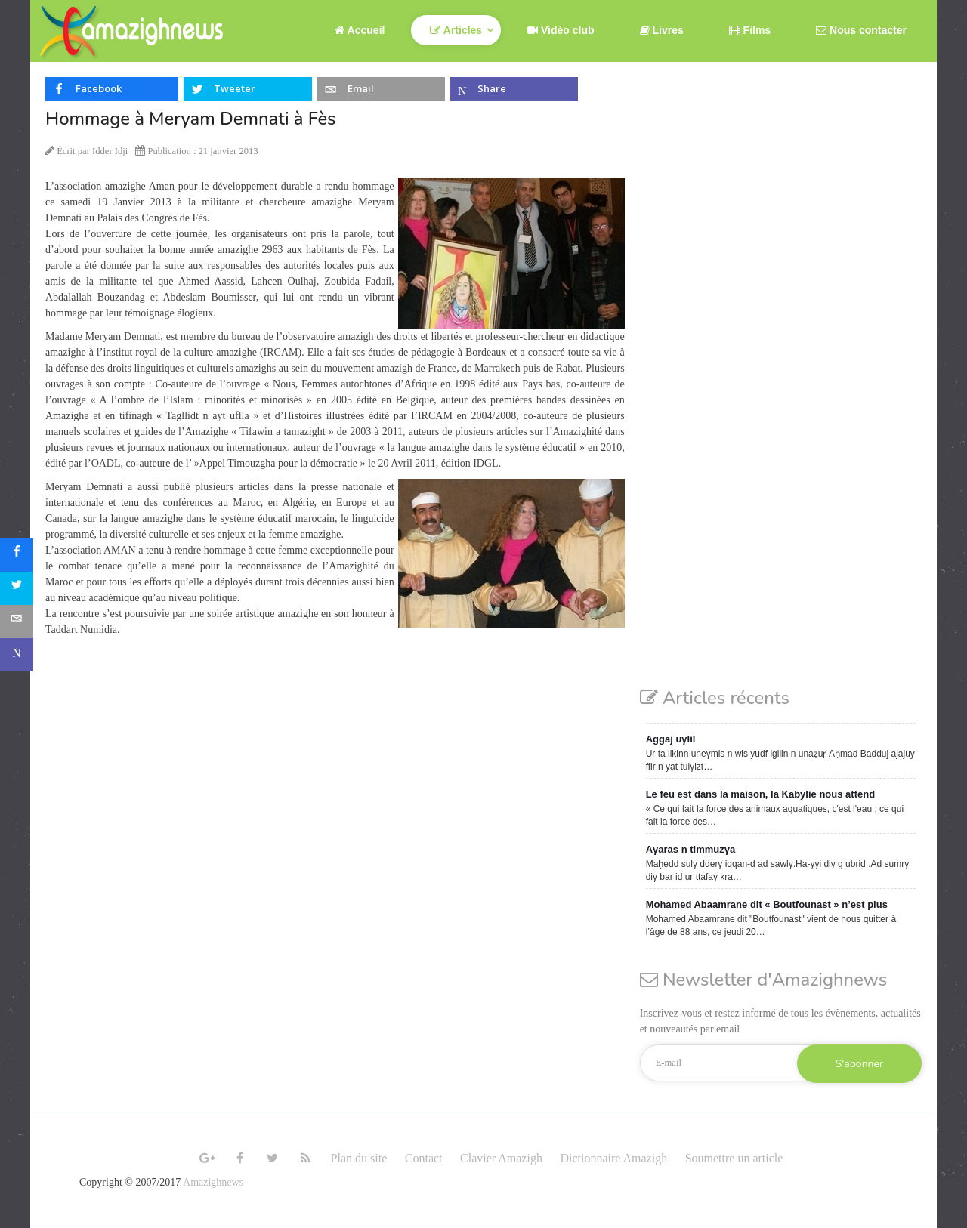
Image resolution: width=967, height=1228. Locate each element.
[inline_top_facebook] (111, 89)
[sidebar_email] (16, 621)
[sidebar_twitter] (16, 588)
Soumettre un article (734, 1158)
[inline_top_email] (381, 89)
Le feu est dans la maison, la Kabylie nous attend (760, 794)
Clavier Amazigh (501, 1158)
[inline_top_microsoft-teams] (514, 89)
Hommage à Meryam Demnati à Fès (190, 118)
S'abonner (859, 1064)
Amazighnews (213, 1182)
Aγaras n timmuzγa (691, 849)
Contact (424, 1158)
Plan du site (359, 1158)
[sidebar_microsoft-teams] (16, 654)
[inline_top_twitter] (247, 89)
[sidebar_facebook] (16, 555)
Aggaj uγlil (671, 739)
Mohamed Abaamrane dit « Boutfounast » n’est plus (767, 904)
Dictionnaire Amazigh (613, 1158)
